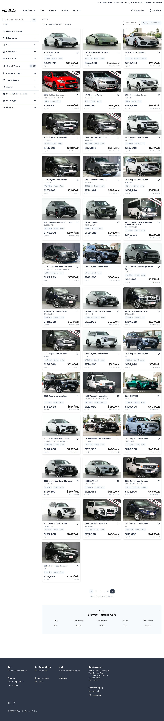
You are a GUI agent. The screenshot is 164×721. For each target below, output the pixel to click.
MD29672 (39, 682)
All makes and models (17, 671)
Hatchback (148, 621)
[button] (34, 20)
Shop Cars (29, 10)
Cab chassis (78, 621)
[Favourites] (137, 10)
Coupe (125, 621)
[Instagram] (14, 703)
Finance (52, 10)
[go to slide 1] (57, 48)
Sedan (78, 626)
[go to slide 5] (65, 48)
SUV (55, 626)
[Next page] (112, 591)
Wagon (148, 626)
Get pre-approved (16, 682)
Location (94, 695)
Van (125, 626)
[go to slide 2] (59, 48)
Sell (42, 10)
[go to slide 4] (63, 48)
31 (108, 591)
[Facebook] (9, 703)
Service (64, 10)
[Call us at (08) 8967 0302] (105, 2)
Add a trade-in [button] (131, 23)
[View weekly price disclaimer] (78, 66)
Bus (55, 621)
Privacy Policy (31, 711)
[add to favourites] (77, 52)
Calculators (13, 685)
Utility (101, 626)
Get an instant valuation (69, 671)
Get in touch (93, 691)
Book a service (41, 671)
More (77, 10)
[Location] (155, 10)
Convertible (102, 621)
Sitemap (63, 678)
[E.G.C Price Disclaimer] (48, 66)
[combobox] (17, 20)
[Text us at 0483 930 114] (120, 2)
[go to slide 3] (61, 48)
